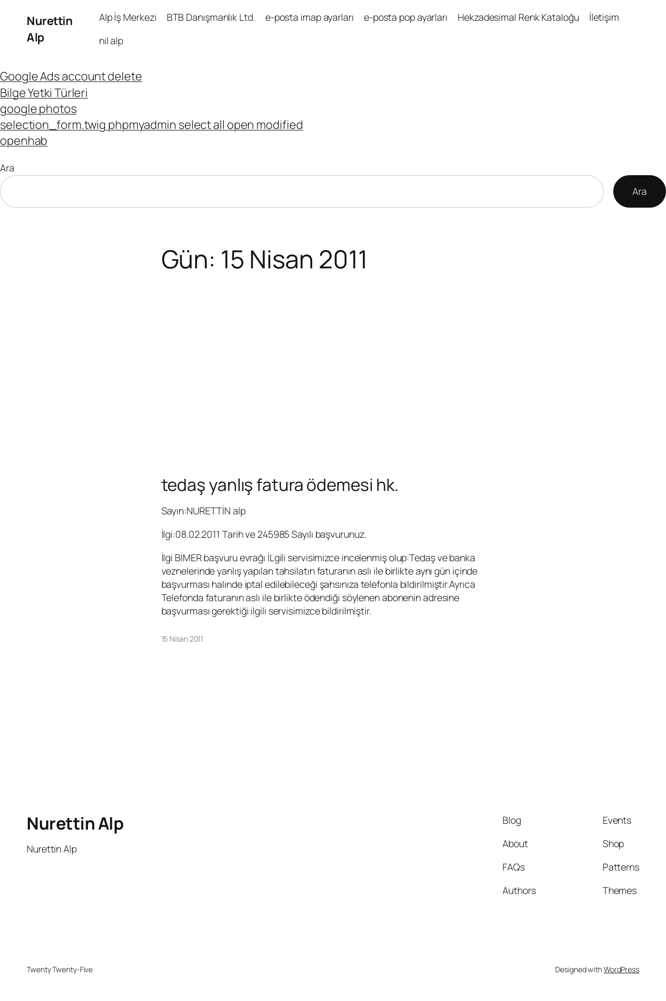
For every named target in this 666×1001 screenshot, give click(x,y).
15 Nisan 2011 (182, 639)
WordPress (621, 969)
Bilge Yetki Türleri (44, 92)
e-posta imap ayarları (309, 17)
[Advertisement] (333, 357)
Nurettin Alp (75, 822)
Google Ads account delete (71, 76)
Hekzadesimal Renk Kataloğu (518, 17)
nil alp (111, 40)
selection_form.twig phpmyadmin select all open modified (151, 124)
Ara (7, 167)
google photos (38, 108)
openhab (23, 140)
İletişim (604, 17)
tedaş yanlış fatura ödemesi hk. (280, 484)
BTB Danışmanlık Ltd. (211, 17)
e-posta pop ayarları (406, 17)
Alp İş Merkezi (128, 17)
